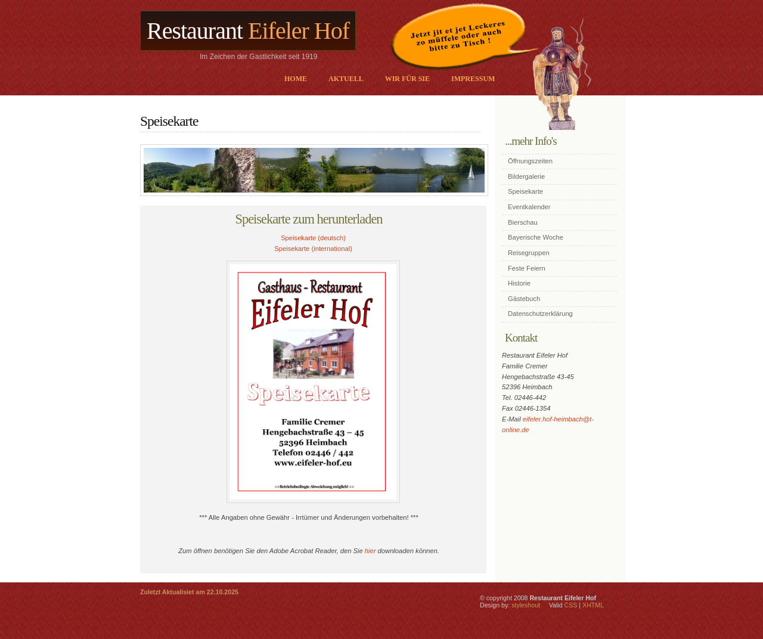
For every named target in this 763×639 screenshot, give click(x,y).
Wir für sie (407, 79)
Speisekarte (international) (313, 248)
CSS (571, 605)
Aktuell (346, 79)
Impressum (473, 79)
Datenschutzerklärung (540, 313)
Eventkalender (529, 206)
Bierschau (523, 222)
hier (370, 550)
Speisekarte (525, 191)
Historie (519, 283)
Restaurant (248, 30)
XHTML (593, 605)
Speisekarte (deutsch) (313, 237)
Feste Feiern (526, 268)
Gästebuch (524, 298)
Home (295, 79)
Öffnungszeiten (530, 161)
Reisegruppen (529, 252)
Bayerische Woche (535, 237)
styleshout (525, 605)
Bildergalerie (526, 176)
